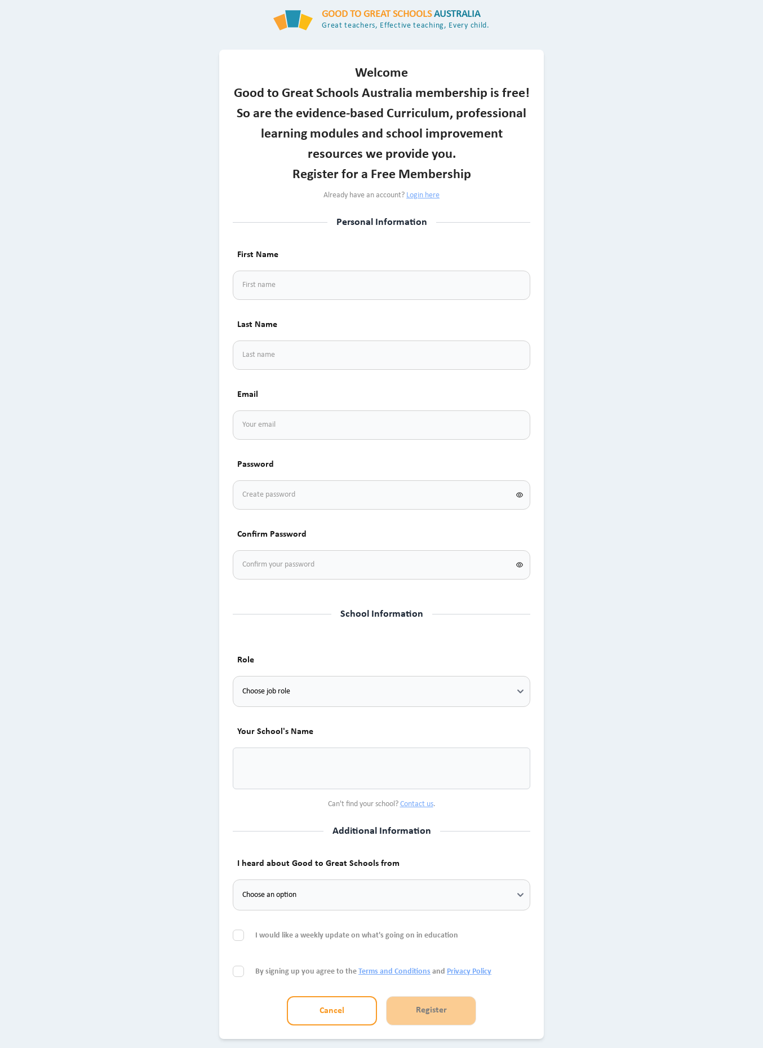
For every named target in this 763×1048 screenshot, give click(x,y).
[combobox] (255, 768)
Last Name (257, 324)
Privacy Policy (469, 971)
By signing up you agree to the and (373, 972)
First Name (257, 254)
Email (247, 394)
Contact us (416, 804)
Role (245, 660)
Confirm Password (272, 534)
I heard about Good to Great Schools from (318, 863)
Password (255, 464)
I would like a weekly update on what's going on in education (357, 935)
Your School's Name (275, 731)
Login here (423, 195)
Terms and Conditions (394, 971)
